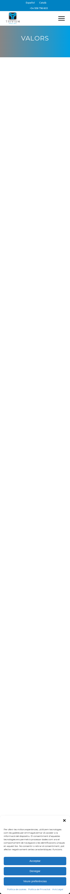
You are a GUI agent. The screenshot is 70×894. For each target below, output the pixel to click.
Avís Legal (57, 889)
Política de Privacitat (39, 889)
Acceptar (35, 860)
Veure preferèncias (35, 881)
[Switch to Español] (30, 3)
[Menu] (60, 18)
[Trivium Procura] (29, 18)
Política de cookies (16, 889)
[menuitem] (30, 3)
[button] (64, 820)
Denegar (35, 871)
